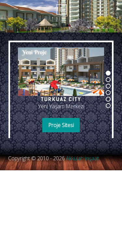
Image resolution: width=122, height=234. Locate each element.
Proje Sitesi (61, 125)
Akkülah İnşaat (82, 158)
